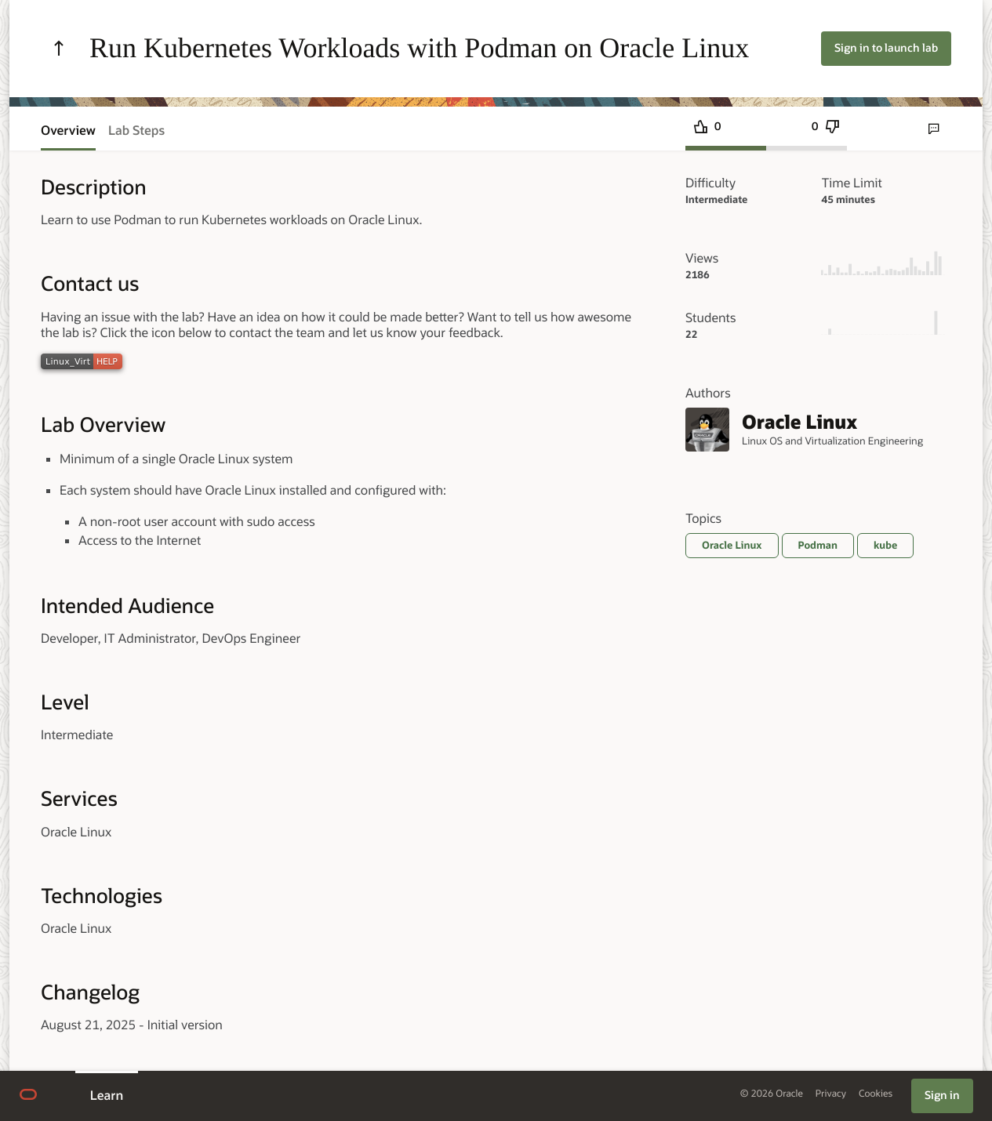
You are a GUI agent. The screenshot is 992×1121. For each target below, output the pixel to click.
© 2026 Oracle (771, 1094)
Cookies (875, 1094)
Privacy (831, 1094)
